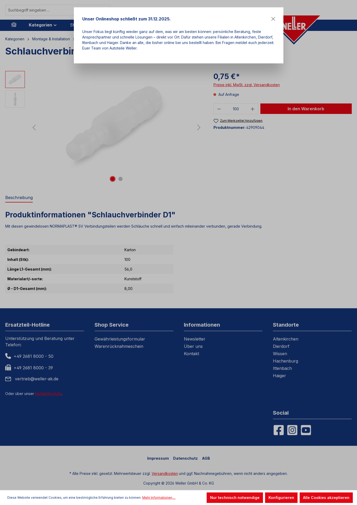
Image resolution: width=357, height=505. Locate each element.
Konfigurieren (281, 497)
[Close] (273, 19)
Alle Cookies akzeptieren (326, 497)
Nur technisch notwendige (235, 497)
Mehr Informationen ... (158, 497)
